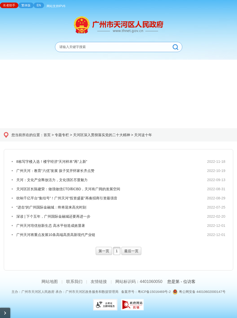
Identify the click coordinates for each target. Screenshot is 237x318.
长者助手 (9, 5)
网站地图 (49, 281)
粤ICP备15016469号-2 (154, 292)
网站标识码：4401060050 (138, 281)
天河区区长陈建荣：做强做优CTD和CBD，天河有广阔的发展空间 (68, 189)
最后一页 (131, 251)
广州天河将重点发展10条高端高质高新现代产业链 (55, 235)
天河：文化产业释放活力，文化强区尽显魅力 (52, 180)
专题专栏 (62, 135)
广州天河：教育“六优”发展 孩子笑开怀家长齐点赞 (55, 171)
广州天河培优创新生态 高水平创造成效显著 (50, 226)
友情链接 (99, 281)
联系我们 (74, 281)
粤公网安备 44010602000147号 (202, 292)
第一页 (104, 251)
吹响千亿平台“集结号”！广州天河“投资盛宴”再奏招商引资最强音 (66, 198)
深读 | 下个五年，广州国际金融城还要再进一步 (53, 216)
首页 (47, 135)
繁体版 (26, 5)
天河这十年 (143, 135)
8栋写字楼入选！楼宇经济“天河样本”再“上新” (51, 162)
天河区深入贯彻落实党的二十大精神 (101, 135)
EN (39, 5)
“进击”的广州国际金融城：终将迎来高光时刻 (51, 207)
